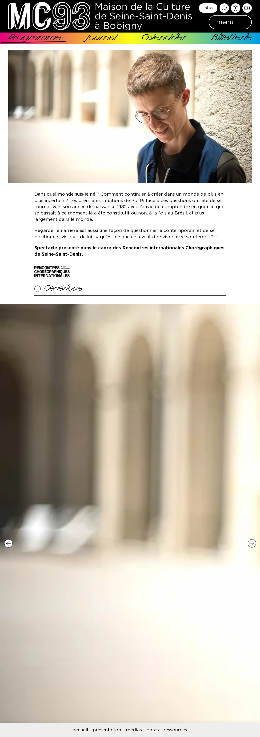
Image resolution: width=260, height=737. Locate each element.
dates (153, 730)
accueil (80, 730)
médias (134, 730)
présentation (107, 730)
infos (208, 8)
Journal (101, 38)
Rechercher (224, 8)
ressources (175, 730)
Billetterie (232, 38)
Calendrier (163, 38)
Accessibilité (235, 8)
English (247, 8)
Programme (34, 38)
